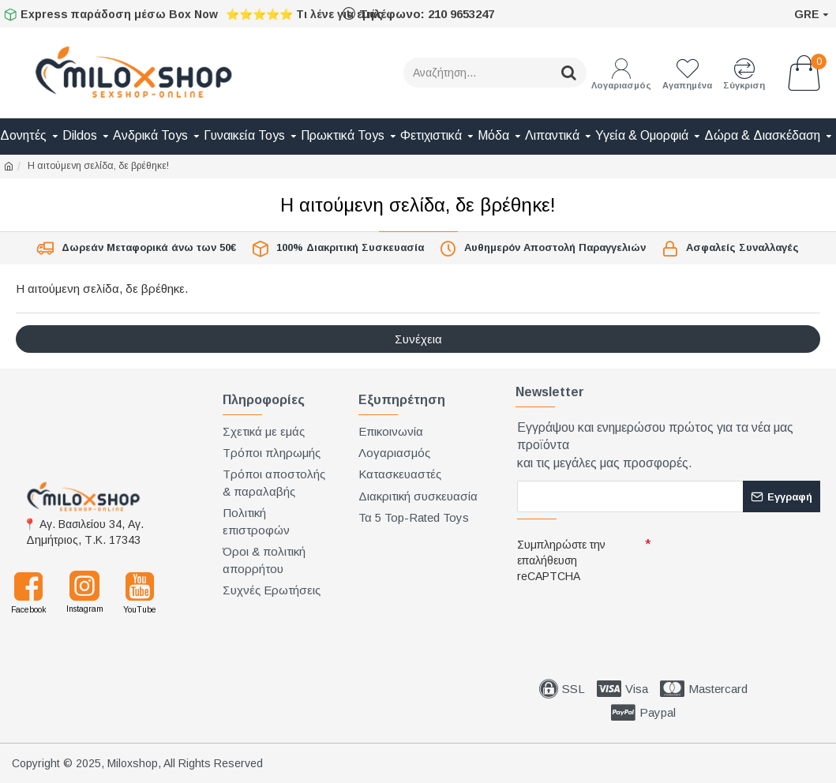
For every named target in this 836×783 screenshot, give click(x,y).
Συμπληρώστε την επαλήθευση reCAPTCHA (561, 560)
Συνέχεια (418, 339)
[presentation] (627, 616)
